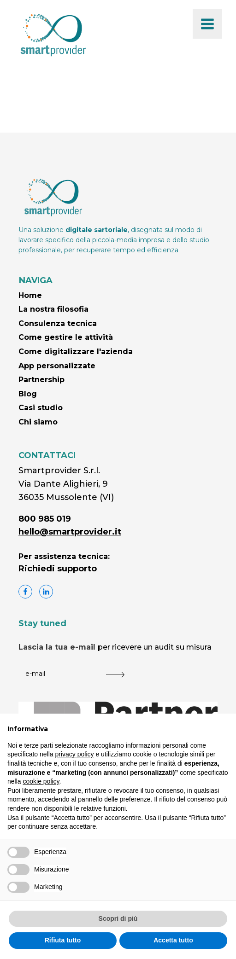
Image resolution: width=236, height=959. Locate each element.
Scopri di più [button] (118, 918)
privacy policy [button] (74, 754)
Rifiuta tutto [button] (63, 940)
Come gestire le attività (65, 337)
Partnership (41, 379)
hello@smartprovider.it (69, 532)
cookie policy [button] (41, 781)
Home (30, 295)
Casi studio (40, 407)
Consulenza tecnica (57, 323)
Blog (27, 393)
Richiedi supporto (57, 569)
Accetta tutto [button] (173, 940)
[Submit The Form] (115, 675)
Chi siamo (38, 422)
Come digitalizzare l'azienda (75, 351)
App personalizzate (56, 365)
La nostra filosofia (53, 309)
